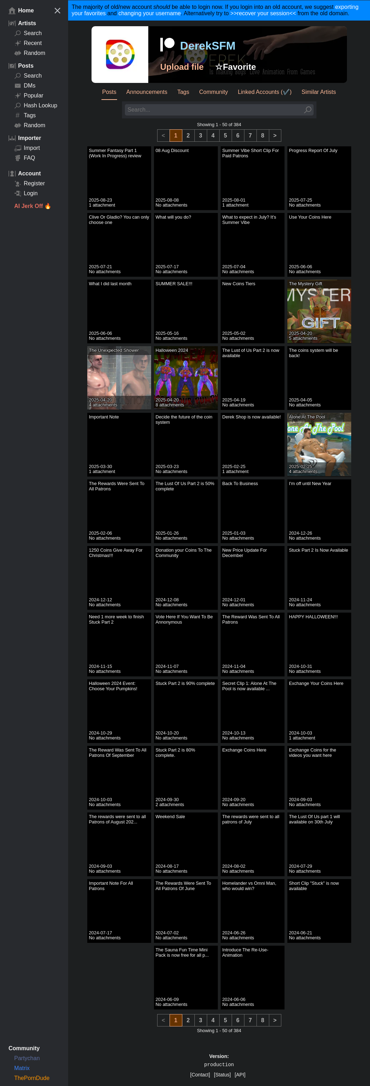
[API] (240, 1074)
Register (29, 183)
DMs (24, 85)
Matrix (22, 1068)
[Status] (222, 1074)
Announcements (146, 92)
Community (213, 92)
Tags (25, 115)
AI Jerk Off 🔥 (32, 206)
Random (29, 53)
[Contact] (200, 1074)
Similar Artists (319, 92)
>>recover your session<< (263, 13)
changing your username (149, 13)
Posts (109, 92)
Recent (28, 43)
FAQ (24, 158)
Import (27, 148)
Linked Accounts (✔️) (265, 92)
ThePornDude (32, 1078)
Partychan (27, 1058)
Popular (28, 95)
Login (26, 193)
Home (21, 10)
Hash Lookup (35, 105)
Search (28, 33)
